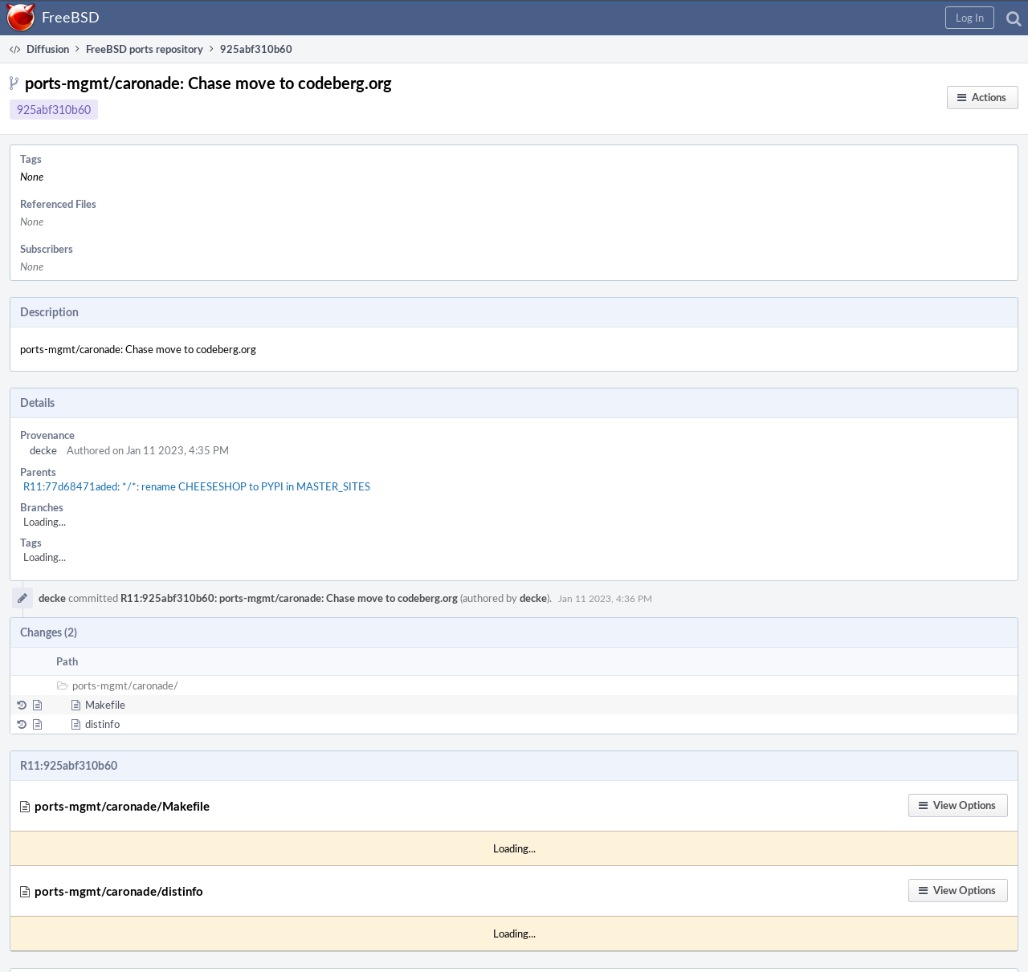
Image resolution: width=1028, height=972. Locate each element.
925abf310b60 (54, 109)
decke (43, 450)
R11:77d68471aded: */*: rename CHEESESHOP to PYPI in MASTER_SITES (196, 486)
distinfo (102, 724)
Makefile (105, 704)
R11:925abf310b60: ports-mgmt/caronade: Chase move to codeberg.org (289, 598)
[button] (969, 17)
